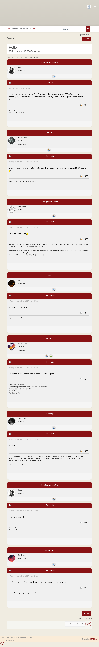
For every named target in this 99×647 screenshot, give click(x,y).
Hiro (49, 275)
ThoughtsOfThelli (49, 201)
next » (89, 35)
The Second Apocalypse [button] (20, 29)
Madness (49, 338)
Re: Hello (50, 156)
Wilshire (49, 132)
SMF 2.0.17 (6, 637)
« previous (83, 35)
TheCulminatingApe (50, 62)
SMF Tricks (93, 639)
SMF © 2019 (15, 637)
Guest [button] (92, 7)
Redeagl (49, 413)
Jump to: (61, 624)
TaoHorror (49, 550)
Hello (33, 29)
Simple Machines (26, 637)
